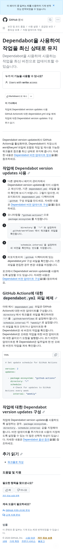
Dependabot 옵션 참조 (36, 439)
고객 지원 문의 (11, 514)
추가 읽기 (13, 453)
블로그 (41, 541)
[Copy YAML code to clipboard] (55, 355)
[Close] (53, 5)
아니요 (22, 489)
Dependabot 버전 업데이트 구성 (29, 204)
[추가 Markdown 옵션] (31, 96)
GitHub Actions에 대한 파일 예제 (30, 295)
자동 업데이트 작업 (32, 29)
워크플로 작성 (16, 462)
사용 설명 (33, 26)
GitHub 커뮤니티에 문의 (16, 510)
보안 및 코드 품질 (16, 26)
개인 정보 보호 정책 (11, 495)
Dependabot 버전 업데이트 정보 (32, 155)
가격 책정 (14, 541)
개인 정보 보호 (45, 537)
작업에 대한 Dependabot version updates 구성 (25, 409)
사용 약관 (30, 537)
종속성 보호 (13, 29)
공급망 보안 (47, 26)
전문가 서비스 (29, 541)
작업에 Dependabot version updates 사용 (28, 170)
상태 (5, 541)
